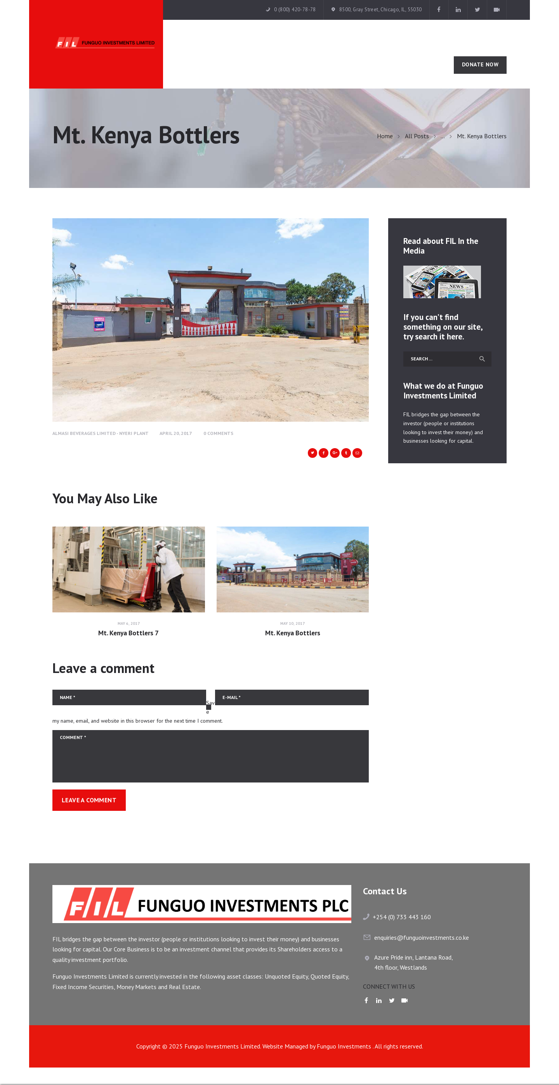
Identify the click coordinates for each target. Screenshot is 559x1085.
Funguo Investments (345, 1046)
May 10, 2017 (292, 623)
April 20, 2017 (176, 433)
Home (385, 136)
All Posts (417, 136)
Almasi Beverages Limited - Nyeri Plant (100, 433)
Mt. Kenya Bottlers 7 (128, 633)
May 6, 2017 (129, 623)
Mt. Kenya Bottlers (292, 633)
